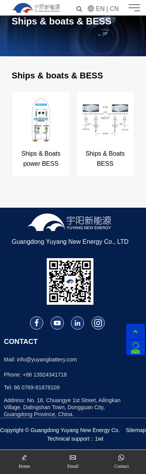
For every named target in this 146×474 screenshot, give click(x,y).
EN (100, 8)
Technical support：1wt (75, 439)
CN (114, 8)
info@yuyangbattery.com (47, 359)
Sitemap (136, 430)
